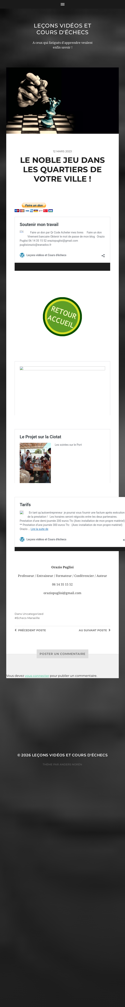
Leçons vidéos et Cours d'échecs (62, 29)
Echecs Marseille (28, 673)
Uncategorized (33, 669)
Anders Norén (71, 819)
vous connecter (37, 731)
